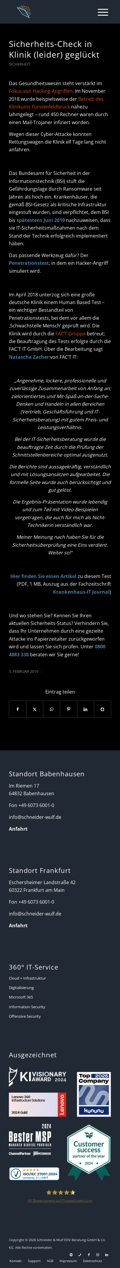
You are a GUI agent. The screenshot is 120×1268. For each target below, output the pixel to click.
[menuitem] (100, 12)
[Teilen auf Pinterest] (68, 709)
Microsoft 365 (21, 997)
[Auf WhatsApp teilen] (51, 709)
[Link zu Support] (71, 1254)
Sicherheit (19, 64)
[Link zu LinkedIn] (106, 1254)
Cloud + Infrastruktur (27, 978)
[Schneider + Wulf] (50, 12)
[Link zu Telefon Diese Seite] (80, 1254)
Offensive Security (25, 1016)
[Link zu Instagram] (97, 1254)
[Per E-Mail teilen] (102, 709)
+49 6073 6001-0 (36, 805)
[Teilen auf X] (34, 709)
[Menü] (100, 12)
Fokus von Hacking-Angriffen (41, 91)
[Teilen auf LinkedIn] (85, 709)
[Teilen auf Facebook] (17, 709)
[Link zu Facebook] (88, 1254)
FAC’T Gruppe (70, 333)
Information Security (27, 1006)
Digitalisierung (21, 987)
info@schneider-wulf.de (35, 817)
